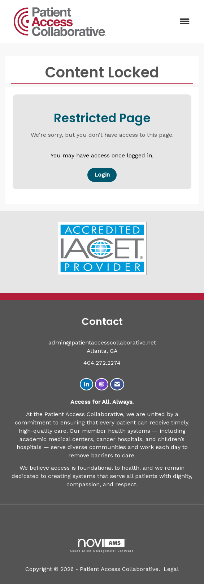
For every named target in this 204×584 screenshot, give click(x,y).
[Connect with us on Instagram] (101, 384)
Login (102, 174)
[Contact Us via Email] (117, 384)
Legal (171, 569)
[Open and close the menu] (155, 22)
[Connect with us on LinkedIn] (86, 384)
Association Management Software (102, 545)
